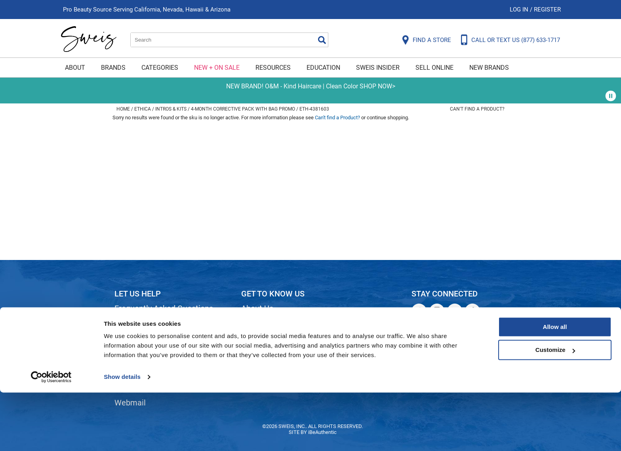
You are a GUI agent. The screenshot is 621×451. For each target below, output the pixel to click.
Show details (122, 435)
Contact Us (133, 322)
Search (322, 40)
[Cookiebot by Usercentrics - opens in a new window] (51, 435)
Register (547, 9)
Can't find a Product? (477, 109)
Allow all (555, 385)
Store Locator (265, 362)
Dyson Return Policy (149, 349)
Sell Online (434, 67)
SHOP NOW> (377, 86)
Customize (555, 408)
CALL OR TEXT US (515, 40)
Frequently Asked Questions (163, 308)
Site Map (256, 335)
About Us (257, 308)
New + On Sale (217, 67)
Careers (255, 349)
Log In (520, 9)
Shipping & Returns (147, 335)
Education (323, 67)
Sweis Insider (378, 67)
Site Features (264, 322)
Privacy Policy (138, 362)
